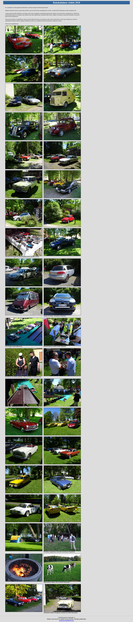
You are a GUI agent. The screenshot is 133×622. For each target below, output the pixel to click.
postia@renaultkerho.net (66, 620)
